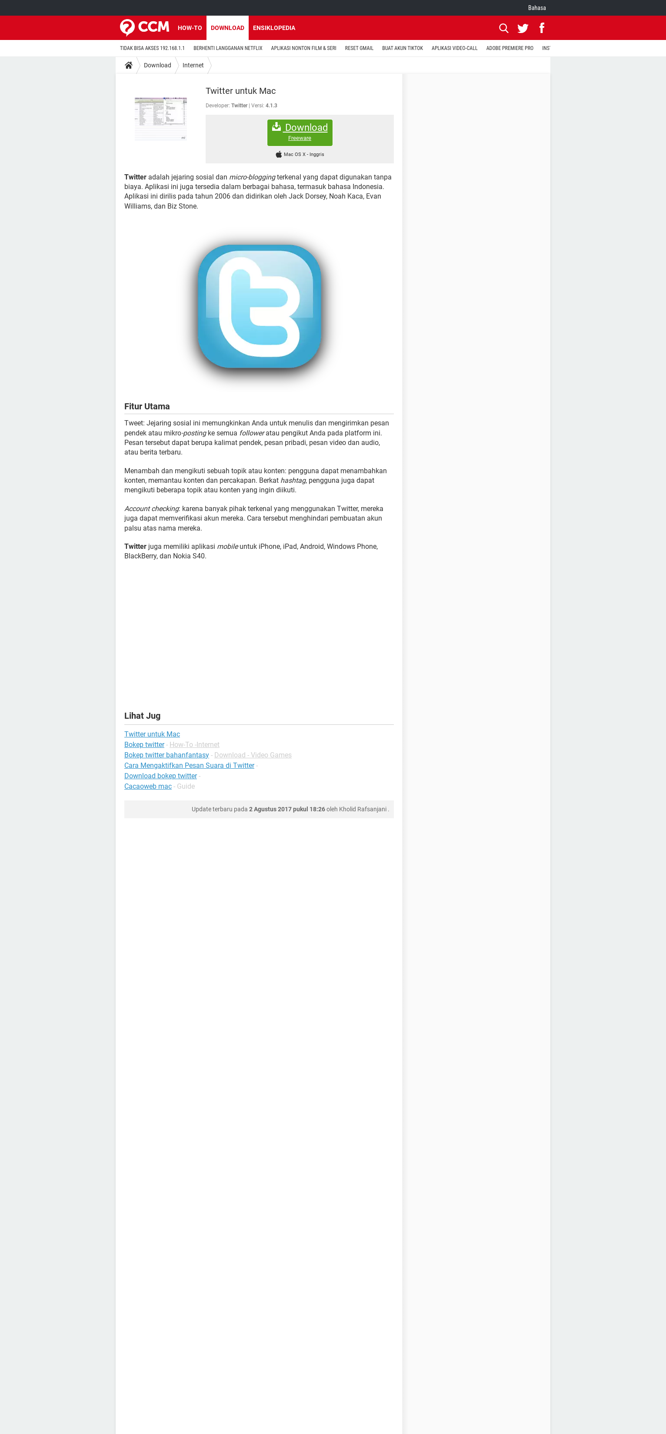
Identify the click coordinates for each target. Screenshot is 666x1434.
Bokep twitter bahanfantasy (166, 755)
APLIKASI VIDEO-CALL (455, 48)
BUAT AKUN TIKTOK (402, 48)
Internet (193, 65)
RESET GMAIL (359, 48)
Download (227, 27)
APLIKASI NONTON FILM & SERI (303, 48)
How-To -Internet (195, 744)
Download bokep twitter (160, 776)
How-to (190, 27)
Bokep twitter (144, 744)
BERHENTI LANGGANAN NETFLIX (227, 48)
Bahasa (537, 7)
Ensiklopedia (274, 27)
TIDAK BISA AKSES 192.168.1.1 (152, 48)
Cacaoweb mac (148, 786)
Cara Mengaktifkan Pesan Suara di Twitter (189, 765)
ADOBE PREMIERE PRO (510, 48)
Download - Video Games (253, 755)
